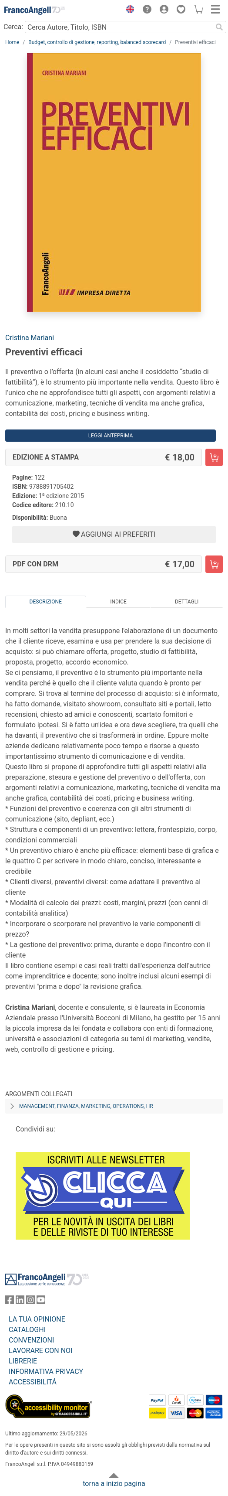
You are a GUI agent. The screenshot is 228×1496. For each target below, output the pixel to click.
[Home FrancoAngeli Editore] (34, 10)
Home (12, 42)
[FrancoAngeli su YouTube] (41, 1302)
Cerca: (13, 27)
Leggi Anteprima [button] (110, 436)
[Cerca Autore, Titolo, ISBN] (118, 27)
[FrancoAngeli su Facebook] (9, 1302)
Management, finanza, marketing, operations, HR (86, 1106)
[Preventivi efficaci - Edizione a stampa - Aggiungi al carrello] (214, 457)
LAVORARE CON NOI (40, 1350)
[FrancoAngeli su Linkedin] (20, 1302)
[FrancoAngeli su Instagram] (30, 1302)
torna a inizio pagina (114, 1483)
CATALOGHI (27, 1330)
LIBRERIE (23, 1361)
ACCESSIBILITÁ (33, 1382)
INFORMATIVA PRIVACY (46, 1371)
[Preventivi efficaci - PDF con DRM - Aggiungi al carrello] (214, 564)
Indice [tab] (118, 602)
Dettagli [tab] (186, 602)
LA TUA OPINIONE (37, 1319)
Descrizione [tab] (46, 602)
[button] (127, 10)
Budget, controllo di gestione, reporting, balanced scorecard (97, 42)
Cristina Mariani (29, 338)
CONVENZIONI (31, 1340)
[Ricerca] (219, 27)
